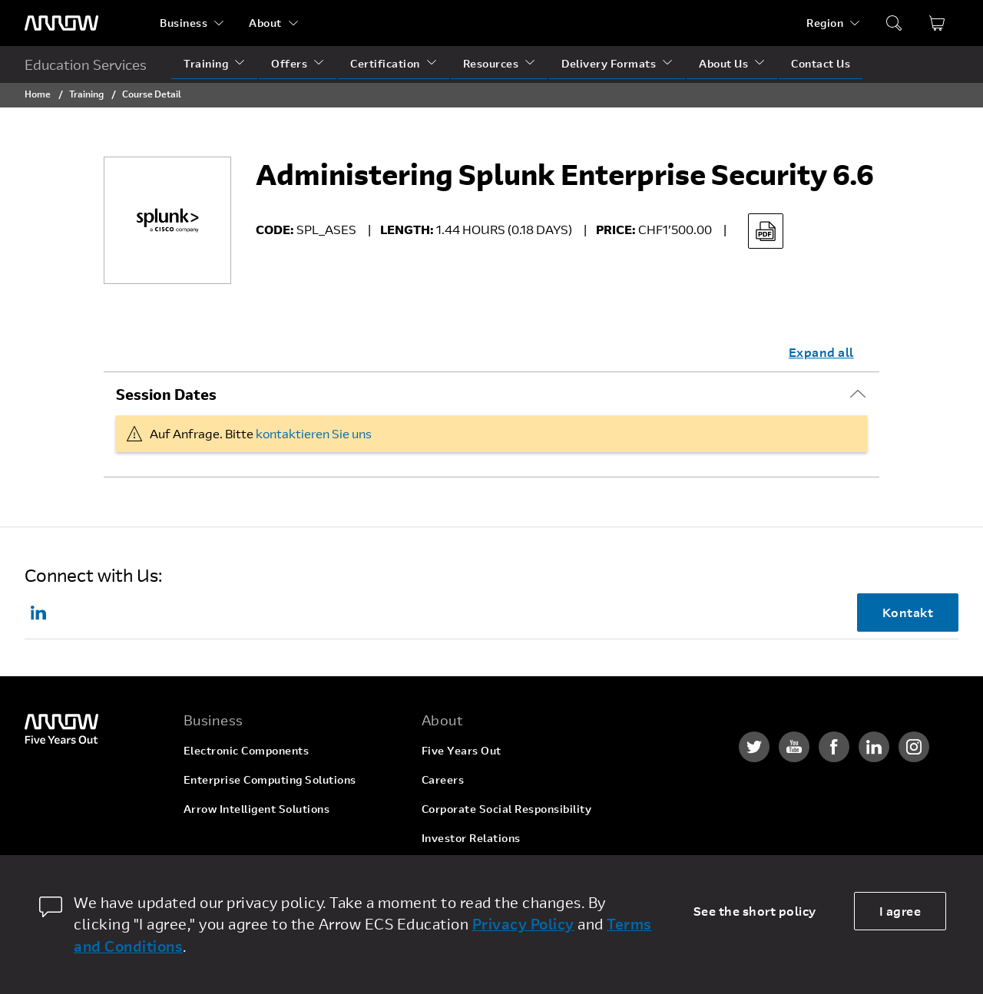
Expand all (821, 352)
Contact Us (820, 63)
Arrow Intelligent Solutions (257, 808)
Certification (385, 63)
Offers (289, 63)
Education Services (86, 64)
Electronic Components (246, 750)
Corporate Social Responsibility (507, 808)
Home (38, 94)
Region (824, 22)
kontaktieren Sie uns (314, 433)
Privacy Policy (523, 923)
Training (206, 63)
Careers (443, 779)
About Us (723, 63)
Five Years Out (461, 750)
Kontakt (908, 612)
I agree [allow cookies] (900, 911)
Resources (491, 63)
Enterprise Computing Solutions (270, 779)
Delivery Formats (608, 63)
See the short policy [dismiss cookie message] (754, 911)
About (265, 22)
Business (183, 22)
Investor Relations (471, 838)
